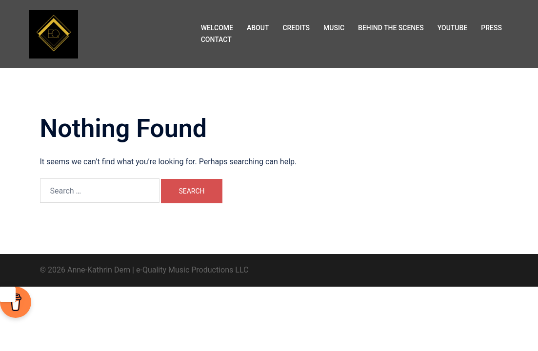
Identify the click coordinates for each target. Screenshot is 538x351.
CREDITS (296, 28)
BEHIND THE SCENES (391, 28)
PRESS (491, 28)
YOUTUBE (453, 28)
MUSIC (333, 28)
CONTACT (216, 39)
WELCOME (217, 28)
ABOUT (258, 28)
